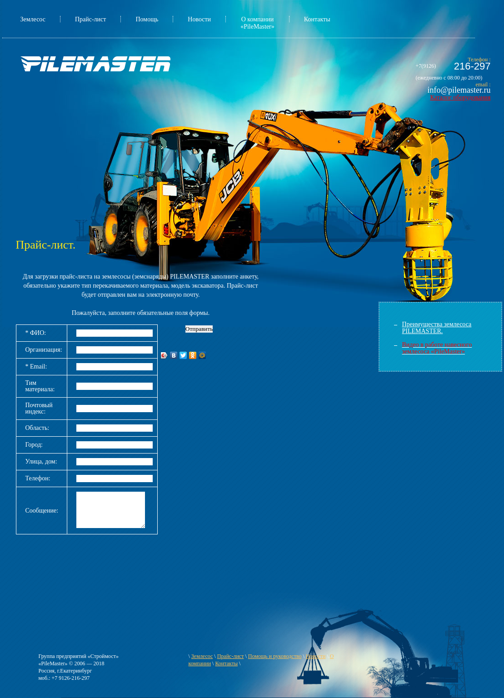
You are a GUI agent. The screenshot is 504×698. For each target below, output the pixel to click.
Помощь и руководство (275, 656)
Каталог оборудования (460, 97)
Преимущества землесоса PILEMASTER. (437, 327)
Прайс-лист (90, 19)
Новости (199, 19)
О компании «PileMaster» (257, 23)
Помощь (146, 19)
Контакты (317, 19)
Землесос (32, 19)
